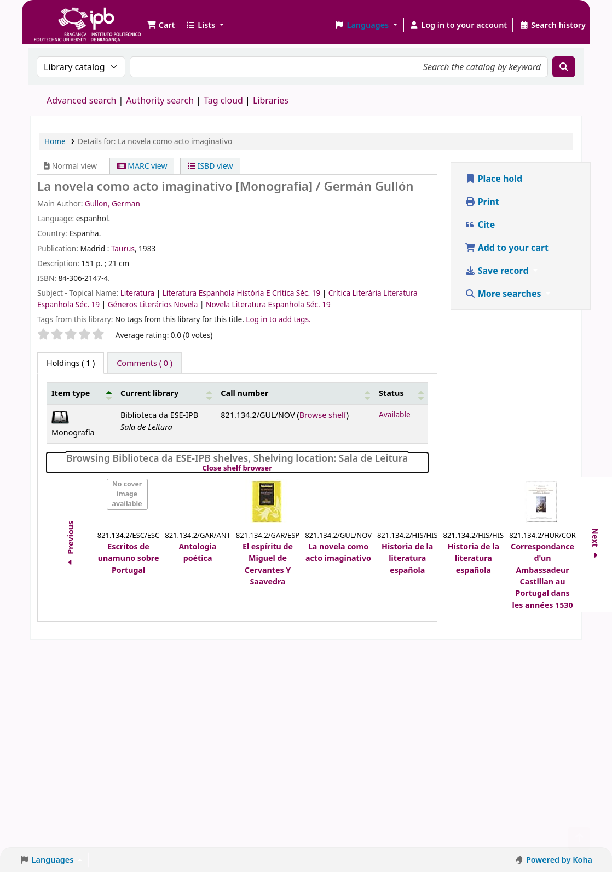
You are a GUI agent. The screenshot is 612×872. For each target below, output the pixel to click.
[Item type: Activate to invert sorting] (81, 393)
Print (482, 202)
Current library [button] (149, 393)
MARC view (142, 165)
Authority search (160, 100)
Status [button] (391, 393)
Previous (70, 544)
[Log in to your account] (458, 25)
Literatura (138, 293)
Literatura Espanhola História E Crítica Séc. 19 (242, 293)
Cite (480, 225)
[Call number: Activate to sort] (295, 393)
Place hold (494, 179)
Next (595, 544)
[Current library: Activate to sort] (166, 393)
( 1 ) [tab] (71, 363)
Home (55, 141)
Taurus (123, 248)
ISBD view (210, 165)
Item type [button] (70, 393)
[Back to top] (579, 838)
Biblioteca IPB (60, 16)
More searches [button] (504, 294)
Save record (498, 271)
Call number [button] (244, 393)
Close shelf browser (274, 468)
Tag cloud (223, 100)
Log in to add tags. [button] (278, 319)
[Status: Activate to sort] (401, 393)
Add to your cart (507, 248)
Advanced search (81, 100)
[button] (160, 25)
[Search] (563, 66)
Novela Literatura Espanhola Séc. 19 (268, 304)
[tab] (144, 363)
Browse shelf (323, 415)
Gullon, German (112, 203)
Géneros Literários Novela (154, 304)
